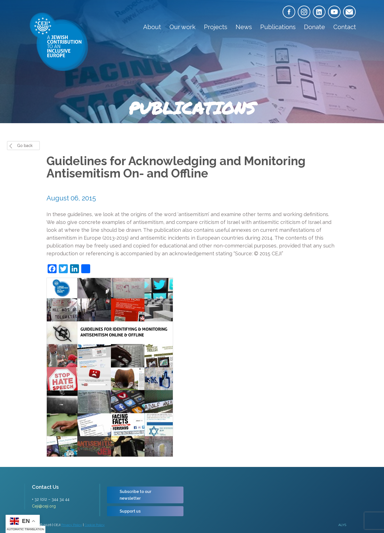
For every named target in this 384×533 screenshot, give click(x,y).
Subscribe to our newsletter (135, 495)
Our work (182, 27)
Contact (344, 27)
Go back (24, 145)
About (152, 27)
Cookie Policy (95, 525)
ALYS (342, 525)
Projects (215, 27)
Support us (130, 511)
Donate (314, 27)
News (244, 27)
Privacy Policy (71, 525)
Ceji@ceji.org (44, 506)
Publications (277, 27)
